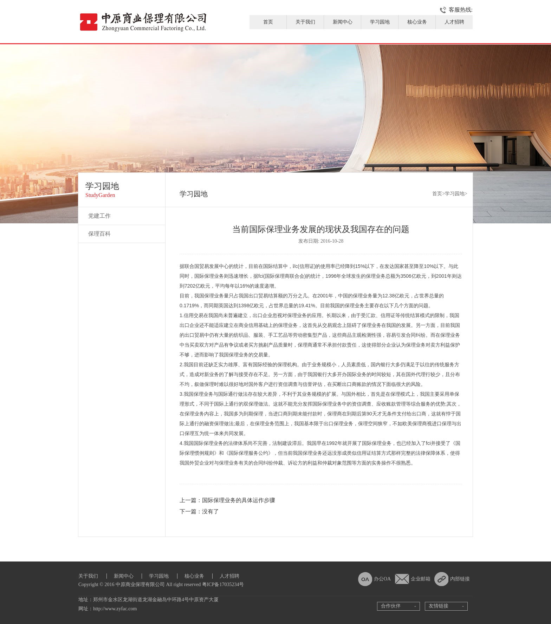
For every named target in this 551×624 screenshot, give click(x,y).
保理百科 (99, 234)
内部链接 (460, 579)
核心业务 (417, 22)
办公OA (382, 579)
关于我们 (305, 22)
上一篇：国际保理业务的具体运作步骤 (227, 500)
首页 (268, 22)
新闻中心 (342, 22)
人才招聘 (454, 22)
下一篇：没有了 (199, 511)
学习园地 (380, 22)
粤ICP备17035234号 (223, 584)
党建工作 (99, 216)
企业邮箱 (420, 579)
